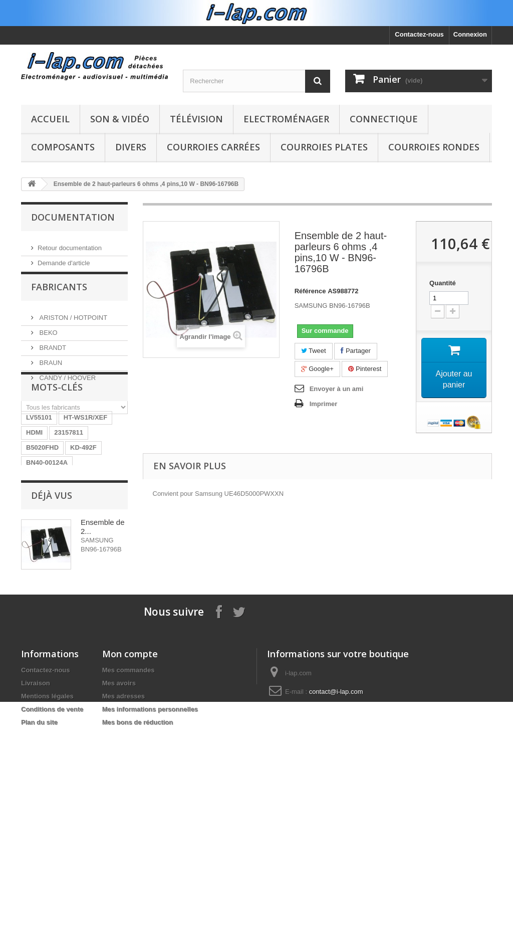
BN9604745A (46, 555)
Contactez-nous (419, 34)
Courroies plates (324, 147)
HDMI (34, 495)
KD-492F (83, 510)
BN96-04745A (47, 571)
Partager (355, 350)
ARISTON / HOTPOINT (72, 323)
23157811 (68, 495)
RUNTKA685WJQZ (54, 540)
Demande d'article (64, 259)
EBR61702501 (47, 586)
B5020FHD (42, 510)
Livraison (35, 887)
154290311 (95, 616)
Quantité (442, 283)
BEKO (48, 338)
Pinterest (364, 368)
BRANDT (52, 353)
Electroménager (286, 119)
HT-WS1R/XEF (85, 480)
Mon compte (130, 858)
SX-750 (37, 631)
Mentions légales (47, 900)
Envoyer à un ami (337, 389)
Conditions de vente (52, 913)
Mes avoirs (119, 887)
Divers (130, 147)
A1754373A (97, 586)
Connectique (384, 119)
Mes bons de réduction (137, 926)
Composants (63, 147)
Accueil (50, 119)
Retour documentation (70, 244)
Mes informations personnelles (150, 913)
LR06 (85, 555)
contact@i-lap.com (336, 896)
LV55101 (39, 480)
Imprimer (324, 404)
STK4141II (94, 601)
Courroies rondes (433, 147)
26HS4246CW (47, 601)
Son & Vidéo (119, 119)
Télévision (196, 119)
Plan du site (39, 926)
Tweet (313, 350)
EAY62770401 (47, 646)
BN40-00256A (47, 616)
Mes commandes (128, 874)
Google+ (317, 368)
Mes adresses (123, 900)
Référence (310, 291)
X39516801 (76, 631)
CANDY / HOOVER (67, 384)
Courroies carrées (213, 147)
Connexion (470, 34)
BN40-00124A (47, 525)
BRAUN (50, 368)
